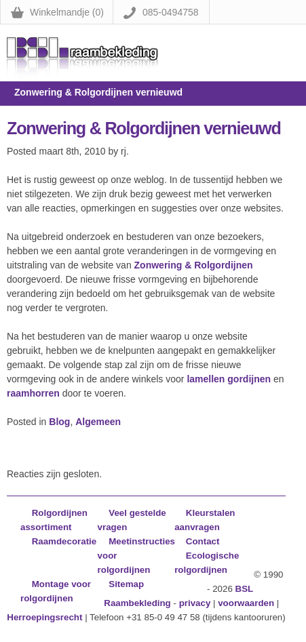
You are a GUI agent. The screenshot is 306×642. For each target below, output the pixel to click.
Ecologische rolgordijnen (206, 562)
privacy (195, 603)
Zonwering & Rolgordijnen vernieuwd (144, 128)
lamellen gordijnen (229, 379)
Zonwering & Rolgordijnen (193, 265)
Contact (203, 541)
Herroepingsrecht (44, 617)
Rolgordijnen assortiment (54, 520)
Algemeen (98, 421)
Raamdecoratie (64, 541)
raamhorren (33, 393)
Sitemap (126, 584)
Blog (59, 421)
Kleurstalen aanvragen (204, 520)
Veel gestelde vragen (132, 520)
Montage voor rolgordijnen (55, 591)
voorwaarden (246, 603)
